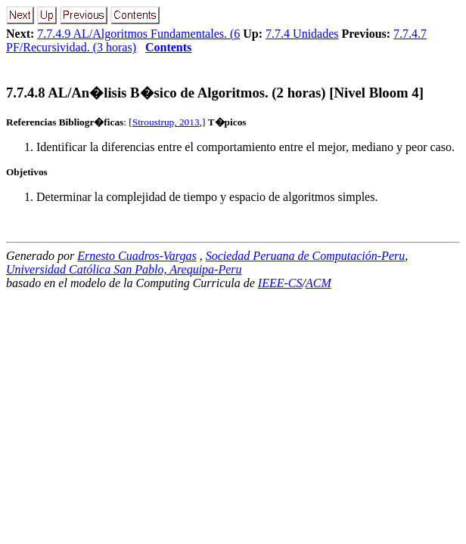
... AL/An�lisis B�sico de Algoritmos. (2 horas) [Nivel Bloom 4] (215, 92)
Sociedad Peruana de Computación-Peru (305, 255)
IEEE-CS (280, 283)
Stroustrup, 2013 (166, 122)
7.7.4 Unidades (302, 33)
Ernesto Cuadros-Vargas (137, 255)
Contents (168, 47)
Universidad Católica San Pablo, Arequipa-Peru (124, 269)
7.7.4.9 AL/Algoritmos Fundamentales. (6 (138, 33)
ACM (318, 283)
